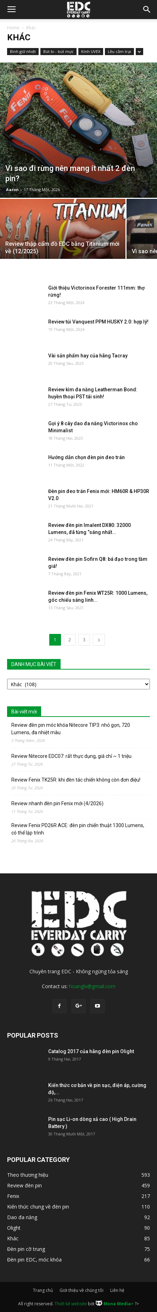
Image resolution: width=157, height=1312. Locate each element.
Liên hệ (117, 1290)
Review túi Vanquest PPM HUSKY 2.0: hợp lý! (98, 322)
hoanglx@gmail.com (92, 986)
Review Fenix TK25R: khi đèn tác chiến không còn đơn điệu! (75, 780)
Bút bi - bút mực (58, 51)
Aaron (12, 189)
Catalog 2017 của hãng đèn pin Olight (91, 1051)
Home (13, 28)
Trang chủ (43, 1290)
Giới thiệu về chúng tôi (81, 1290)
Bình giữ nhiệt (23, 51)
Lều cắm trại (119, 51)
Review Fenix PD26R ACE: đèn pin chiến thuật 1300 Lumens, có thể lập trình (77, 829)
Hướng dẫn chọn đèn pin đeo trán (86, 457)
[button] (147, 9)
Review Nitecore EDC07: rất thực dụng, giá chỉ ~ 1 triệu (71, 756)
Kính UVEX (90, 51)
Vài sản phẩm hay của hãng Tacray (88, 355)
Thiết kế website (71, 1303)
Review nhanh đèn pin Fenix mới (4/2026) (57, 803)
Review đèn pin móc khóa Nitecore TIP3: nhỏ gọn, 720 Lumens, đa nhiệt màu (70, 728)
